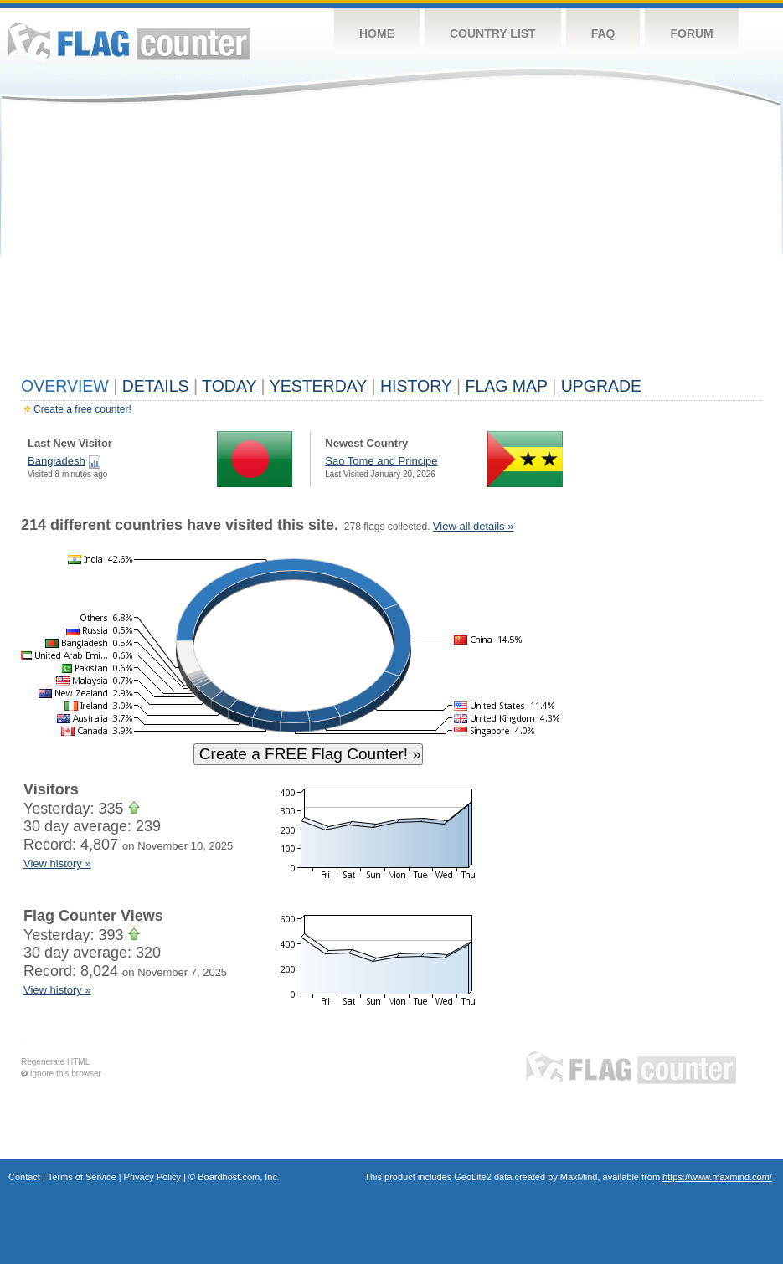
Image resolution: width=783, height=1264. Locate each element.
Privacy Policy (152, 1177)
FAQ (603, 33)
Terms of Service (82, 1177)
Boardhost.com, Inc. (239, 1177)
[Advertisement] (391, 244)
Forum (691, 33)
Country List (493, 33)
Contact (24, 1177)
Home (376, 33)
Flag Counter (129, 41)
